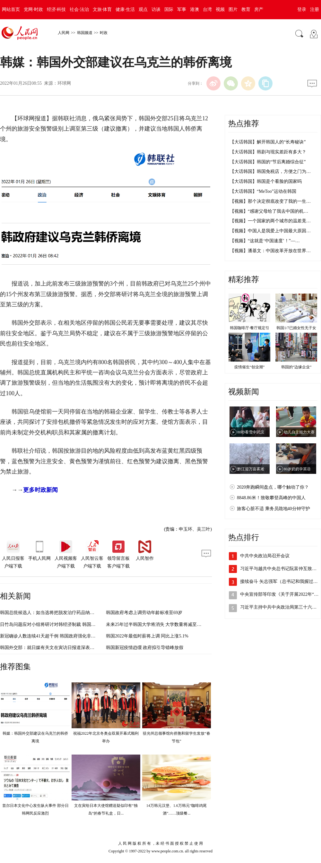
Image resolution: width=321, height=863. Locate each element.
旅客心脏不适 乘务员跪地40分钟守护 (273, 508)
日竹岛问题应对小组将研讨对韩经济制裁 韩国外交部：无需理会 (63, 624)
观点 (143, 9)
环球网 (64, 83)
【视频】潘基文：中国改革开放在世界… (270, 250)
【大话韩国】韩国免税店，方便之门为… (270, 171)
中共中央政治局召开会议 (265, 555)
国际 (168, 9)
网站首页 (11, 9)
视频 (220, 9)
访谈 (156, 9)
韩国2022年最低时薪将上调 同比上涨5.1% (147, 636)
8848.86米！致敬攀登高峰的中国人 (271, 497)
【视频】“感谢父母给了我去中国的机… (269, 211)
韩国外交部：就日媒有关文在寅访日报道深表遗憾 (49, 647)
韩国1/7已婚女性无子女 (296, 328)
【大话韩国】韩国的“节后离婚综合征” (268, 161)
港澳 (194, 9)
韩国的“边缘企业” (296, 367)
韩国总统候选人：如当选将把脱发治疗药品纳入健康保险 (56, 612)
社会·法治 (79, 9)
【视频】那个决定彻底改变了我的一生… (270, 201)
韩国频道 (84, 32)
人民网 (63, 32)
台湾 (207, 9)
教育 (245, 9)
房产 (258, 9)
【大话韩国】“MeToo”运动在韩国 (263, 191)
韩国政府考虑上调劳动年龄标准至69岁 (144, 612)
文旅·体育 (102, 9)
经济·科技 (56, 9)
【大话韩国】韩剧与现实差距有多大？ (268, 152)
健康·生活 (125, 9)
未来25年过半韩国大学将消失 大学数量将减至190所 (157, 624)
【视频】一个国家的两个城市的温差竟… (270, 220)
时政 (104, 32)
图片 (233, 9)
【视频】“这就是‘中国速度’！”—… (265, 240)
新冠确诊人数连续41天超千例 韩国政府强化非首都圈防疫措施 (61, 636)
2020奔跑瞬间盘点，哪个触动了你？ (273, 487)
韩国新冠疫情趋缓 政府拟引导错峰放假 (145, 647)
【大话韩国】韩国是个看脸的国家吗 (266, 181)
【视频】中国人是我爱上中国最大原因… (270, 230)
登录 (301, 9)
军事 (181, 9)
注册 (314, 9)
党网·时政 (33, 9)
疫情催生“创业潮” (249, 367)
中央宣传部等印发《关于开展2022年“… (279, 594)
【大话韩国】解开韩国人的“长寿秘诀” (268, 142)
